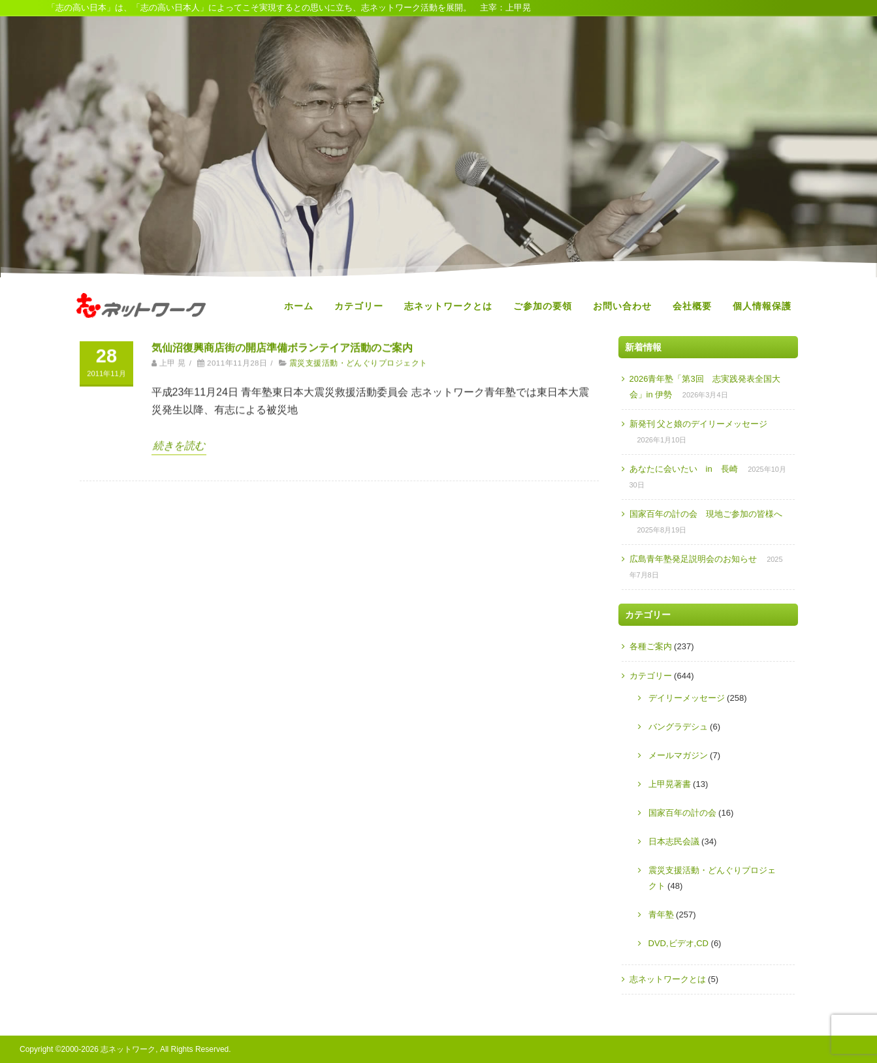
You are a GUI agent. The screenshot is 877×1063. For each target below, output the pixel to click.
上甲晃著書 (669, 784)
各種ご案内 (651, 646)
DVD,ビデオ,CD (678, 943)
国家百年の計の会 (682, 813)
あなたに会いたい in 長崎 (684, 469)
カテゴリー (358, 306)
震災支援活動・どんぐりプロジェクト (358, 359)
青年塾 (661, 914)
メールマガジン (678, 755)
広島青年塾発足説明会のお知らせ (693, 559)
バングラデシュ (678, 727)
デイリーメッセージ (686, 698)
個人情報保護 (762, 306)
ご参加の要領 (542, 306)
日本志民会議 (673, 841)
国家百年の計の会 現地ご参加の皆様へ (706, 514)
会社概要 (692, 306)
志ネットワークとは (448, 306)
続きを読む (179, 441)
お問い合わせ (622, 306)
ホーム (298, 306)
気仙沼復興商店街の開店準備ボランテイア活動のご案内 (282, 343)
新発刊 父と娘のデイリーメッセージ (699, 424)
